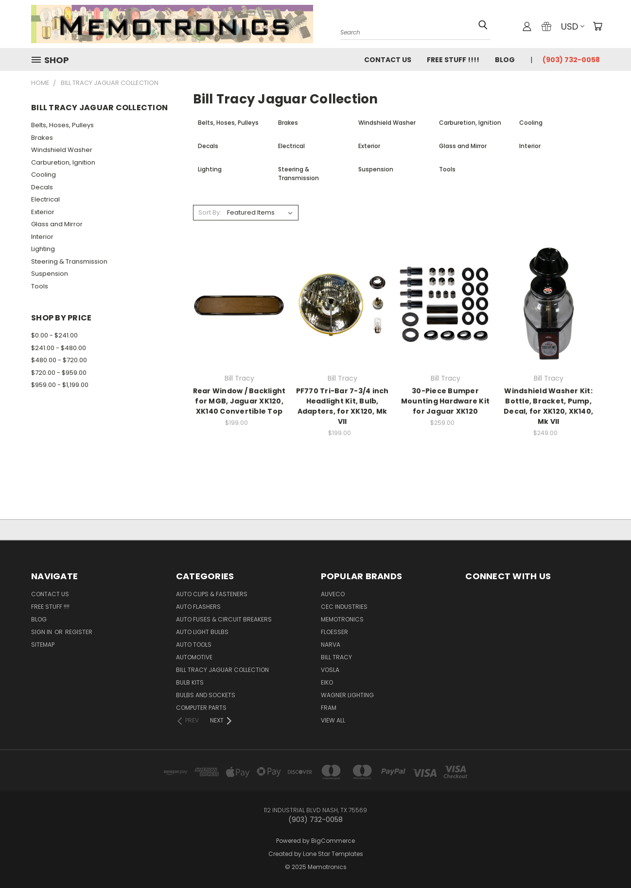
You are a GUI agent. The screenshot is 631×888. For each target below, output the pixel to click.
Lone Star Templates (333, 854)
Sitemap (42, 644)
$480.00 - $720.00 (59, 360)
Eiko (327, 682)
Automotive (194, 657)
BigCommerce (333, 841)
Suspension (49, 273)
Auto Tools (193, 644)
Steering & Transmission (69, 261)
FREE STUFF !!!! (453, 60)
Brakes (42, 137)
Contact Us (387, 60)
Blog (505, 60)
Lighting (43, 248)
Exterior (42, 212)
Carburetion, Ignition (63, 162)
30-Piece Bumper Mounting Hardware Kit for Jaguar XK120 (445, 401)
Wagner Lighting (347, 695)
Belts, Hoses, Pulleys (62, 125)
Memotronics (342, 619)
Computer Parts (201, 708)
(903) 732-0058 (571, 60)
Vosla (330, 670)
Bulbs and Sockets (205, 695)
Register (78, 632)
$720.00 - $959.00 (59, 372)
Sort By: (209, 212)
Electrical (45, 199)
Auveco (333, 594)
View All (333, 720)
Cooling (43, 174)
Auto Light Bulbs (202, 632)
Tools (39, 286)
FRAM (328, 708)
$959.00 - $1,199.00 (59, 384)
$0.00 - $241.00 (54, 335)
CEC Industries (344, 607)
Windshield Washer (61, 149)
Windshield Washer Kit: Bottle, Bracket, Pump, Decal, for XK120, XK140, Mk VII (548, 406)
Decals (42, 187)
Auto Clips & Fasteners (211, 594)
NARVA (330, 644)
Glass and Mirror (57, 224)
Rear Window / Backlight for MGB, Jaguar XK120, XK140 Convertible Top (239, 401)
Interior (42, 236)
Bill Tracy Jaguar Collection (222, 670)
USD (572, 26)
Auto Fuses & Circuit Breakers (224, 619)
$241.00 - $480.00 (58, 347)
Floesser (334, 632)
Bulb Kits (190, 682)
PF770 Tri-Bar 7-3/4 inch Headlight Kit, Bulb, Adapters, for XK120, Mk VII (342, 406)
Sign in (42, 632)
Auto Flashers (198, 607)
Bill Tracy (336, 657)
